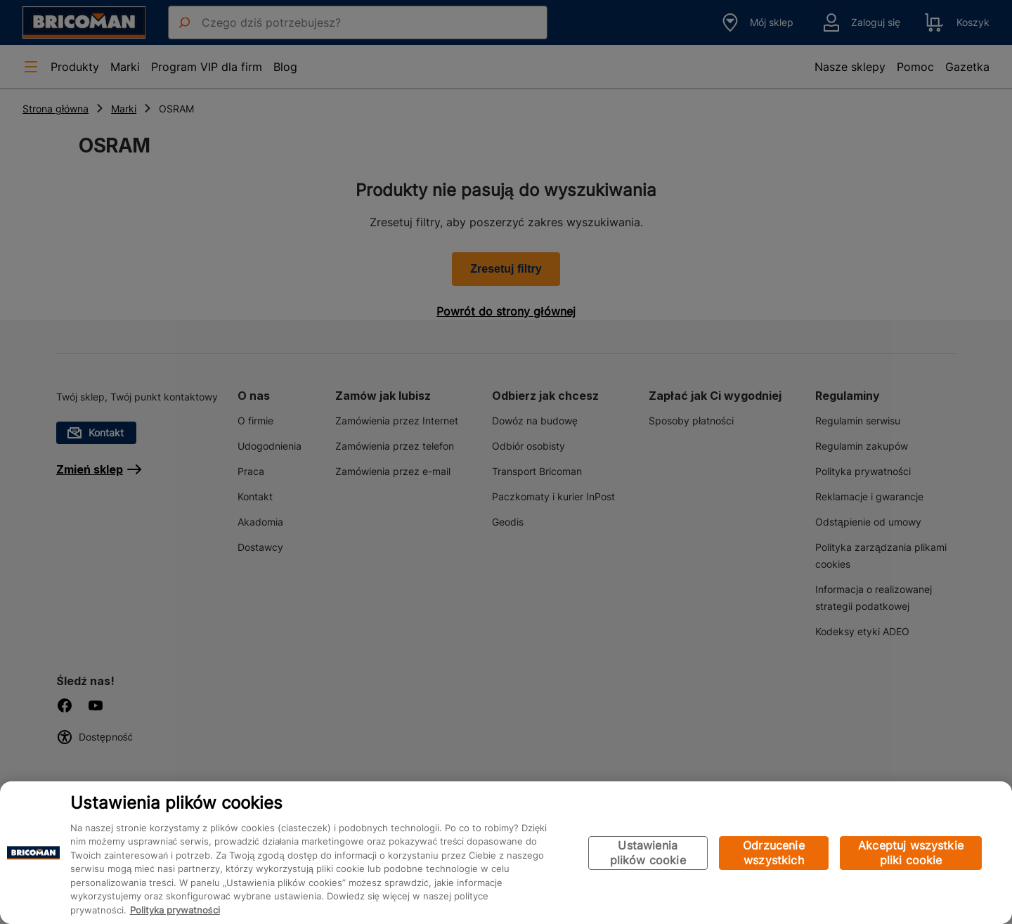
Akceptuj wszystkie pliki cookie (911, 852)
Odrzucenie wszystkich (774, 852)
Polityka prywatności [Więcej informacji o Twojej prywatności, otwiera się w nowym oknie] (175, 910)
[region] (506, 852)
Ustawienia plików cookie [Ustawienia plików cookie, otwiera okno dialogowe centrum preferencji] (648, 852)
